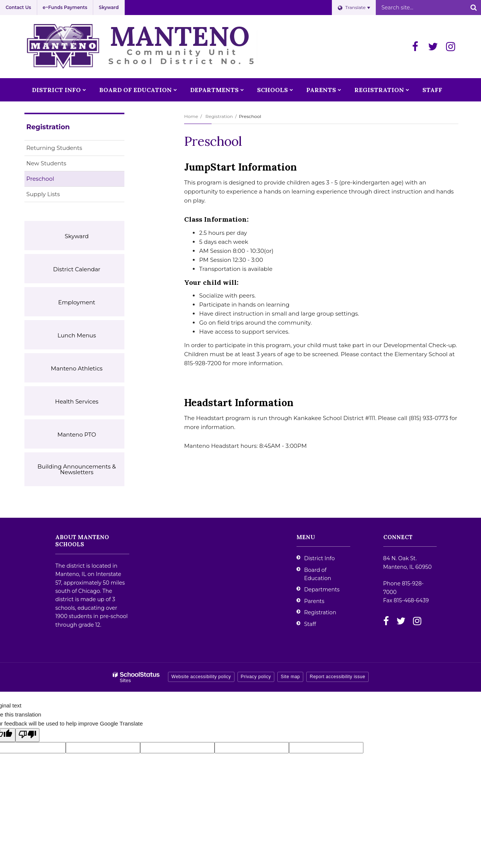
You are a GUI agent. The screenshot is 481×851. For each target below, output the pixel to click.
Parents (314, 601)
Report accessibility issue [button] (337, 676)
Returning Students (54, 147)
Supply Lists (43, 194)
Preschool (40, 178)
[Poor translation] (27, 735)
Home (191, 116)
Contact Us (18, 7)
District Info (319, 558)
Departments (322, 589)
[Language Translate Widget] (354, 7)
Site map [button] (290, 676)
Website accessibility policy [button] (201, 676)
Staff (310, 624)
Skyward (109, 7)
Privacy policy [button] (256, 676)
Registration (219, 116)
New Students (46, 163)
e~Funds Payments (65, 7)
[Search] (473, 7)
